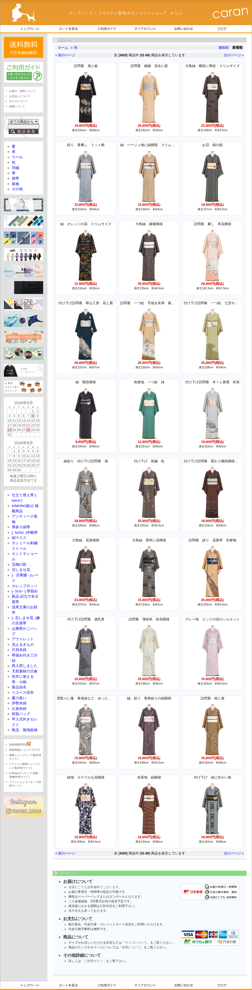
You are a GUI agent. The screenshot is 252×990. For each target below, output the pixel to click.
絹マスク (19, 538)
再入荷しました (24, 666)
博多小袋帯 (21, 527)
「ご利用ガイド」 (93, 961)
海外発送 (74, 911)
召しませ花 (21, 570)
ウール (17, 157)
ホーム (63, 47)
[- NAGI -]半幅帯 (25, 533)
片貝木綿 (19, 650)
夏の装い (19, 698)
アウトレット (23, 639)
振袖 (15, 184)
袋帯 (15, 178)
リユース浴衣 (23, 692)
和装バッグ (21, 714)
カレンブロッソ (24, 586)
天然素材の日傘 (24, 671)
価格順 (223, 47)
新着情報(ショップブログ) (24, 749)
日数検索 (106, 906)
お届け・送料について (22, 91)
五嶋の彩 (19, 564)
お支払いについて (19, 96)
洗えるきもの (23, 645)
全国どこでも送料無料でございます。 (95, 887)
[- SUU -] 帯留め (25, 591)
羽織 (15, 168)
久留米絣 (19, 709)
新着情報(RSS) (20, 744)
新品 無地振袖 (24, 730)
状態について (131, 947)
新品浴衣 (19, 687)
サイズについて (136, 942)
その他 (17, 189)
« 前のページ (65, 55)
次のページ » (234, 55)
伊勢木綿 (19, 703)
